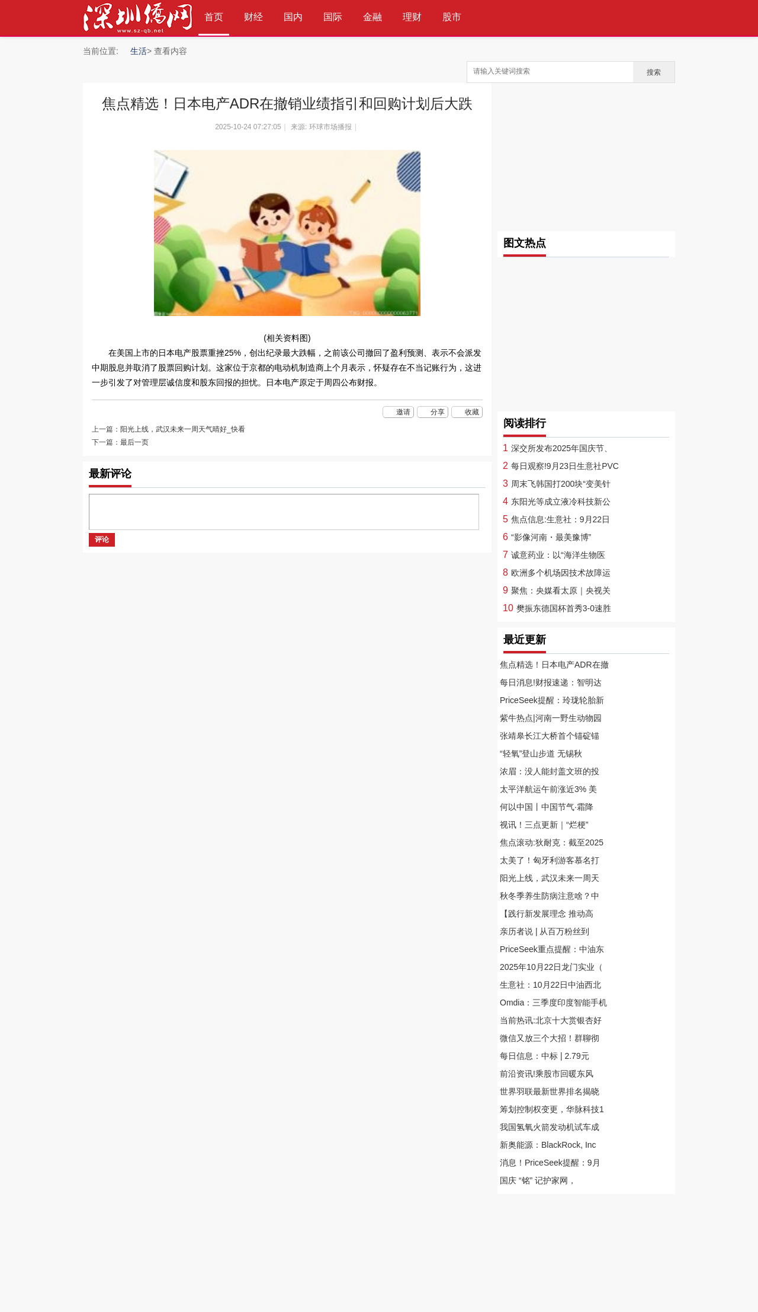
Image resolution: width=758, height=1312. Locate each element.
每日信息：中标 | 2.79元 (544, 1056)
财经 (253, 17)
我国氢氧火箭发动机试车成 (549, 1127)
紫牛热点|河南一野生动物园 (551, 718)
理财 (412, 17)
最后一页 (134, 442)
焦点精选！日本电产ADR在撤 (554, 664)
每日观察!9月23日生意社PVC (565, 466)
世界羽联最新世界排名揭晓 (549, 1091)
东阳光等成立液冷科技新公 (561, 501)
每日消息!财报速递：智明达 (551, 682)
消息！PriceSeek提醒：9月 (550, 1162)
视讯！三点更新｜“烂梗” (544, 824)
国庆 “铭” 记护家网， (538, 1180)
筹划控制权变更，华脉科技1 (552, 1109)
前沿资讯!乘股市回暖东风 (546, 1073)
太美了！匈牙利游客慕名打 (549, 860)
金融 (372, 17)
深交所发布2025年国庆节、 (561, 448)
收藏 (472, 412)
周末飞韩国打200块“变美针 (561, 484)
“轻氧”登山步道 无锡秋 (541, 753)
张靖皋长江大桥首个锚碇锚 (549, 735)
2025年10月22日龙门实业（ (551, 967)
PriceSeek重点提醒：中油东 (552, 949)
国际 (332, 17)
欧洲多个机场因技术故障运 (561, 572)
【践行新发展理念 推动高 (546, 913)
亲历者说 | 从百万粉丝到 (544, 931)
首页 (213, 17)
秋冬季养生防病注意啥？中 (549, 896)
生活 (138, 51)
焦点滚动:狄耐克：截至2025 (551, 842)
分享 (438, 412)
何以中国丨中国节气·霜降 (546, 807)
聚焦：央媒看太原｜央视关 (561, 590)
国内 (293, 17)
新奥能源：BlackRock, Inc (548, 1145)
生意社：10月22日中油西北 (550, 984)
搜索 (654, 72)
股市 (451, 17)
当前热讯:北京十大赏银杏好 (551, 1020)
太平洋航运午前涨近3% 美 (548, 789)
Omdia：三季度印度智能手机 (553, 1002)
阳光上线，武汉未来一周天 (549, 878)
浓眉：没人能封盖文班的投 (549, 771)
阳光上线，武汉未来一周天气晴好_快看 (182, 429)
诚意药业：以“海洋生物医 (558, 555)
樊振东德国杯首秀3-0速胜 (563, 608)
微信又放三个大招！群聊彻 (549, 1038)
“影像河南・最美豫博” (551, 537)
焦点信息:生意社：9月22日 (560, 519)
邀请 (403, 412)
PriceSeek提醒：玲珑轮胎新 (552, 700)
